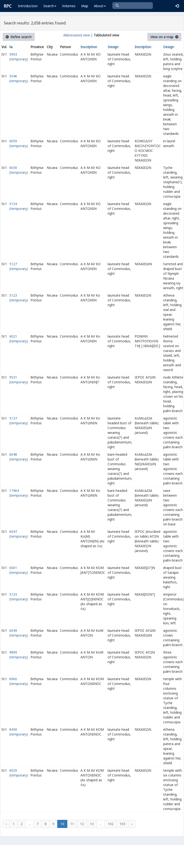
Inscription (88, 47)
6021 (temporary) (18, 338)
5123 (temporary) (18, 297)
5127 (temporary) (18, 266)
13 (92, 824)
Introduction (28, 6)
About (100, 6)
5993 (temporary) (18, 56)
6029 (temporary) (18, 772)
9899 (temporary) (18, 654)
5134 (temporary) (18, 206)
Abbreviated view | (78, 35)
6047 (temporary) (18, 534)
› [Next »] (131, 824)
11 (72, 824)
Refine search (19, 36)
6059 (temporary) (18, 143)
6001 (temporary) (18, 570)
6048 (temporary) (18, 456)
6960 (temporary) (18, 681)
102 (111, 824)
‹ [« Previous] (6, 824)
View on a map (164, 36)
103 (122, 824)
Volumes (68, 6)
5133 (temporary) (18, 596)
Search (49, 6)
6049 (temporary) (18, 633)
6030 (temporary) (18, 170)
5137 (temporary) (18, 420)
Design (113, 47)
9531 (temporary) (18, 379)
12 (82, 824)
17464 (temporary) (18, 493)
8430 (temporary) (18, 731)
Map (84, 6)
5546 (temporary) (18, 78)
